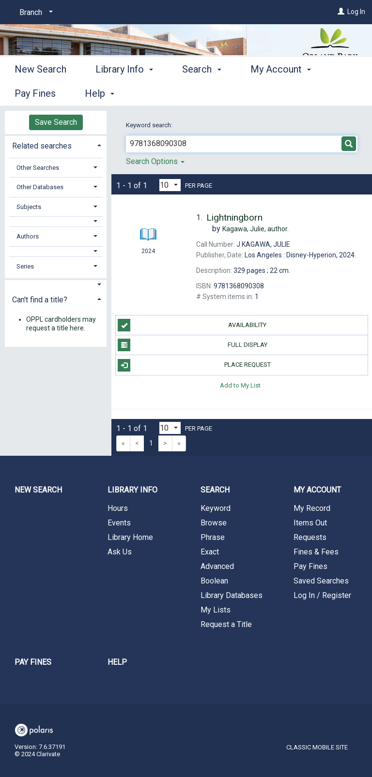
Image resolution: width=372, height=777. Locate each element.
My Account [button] (317, 489)
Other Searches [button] (37, 167)
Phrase (213, 537)
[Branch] (34, 12)
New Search (40, 92)
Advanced (217, 566)
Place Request (194, 365)
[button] (56, 221)
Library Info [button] (124, 92)
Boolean (214, 580)
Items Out (310, 522)
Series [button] (25, 266)
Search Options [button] (155, 161)
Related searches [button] (42, 145)
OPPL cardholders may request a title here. (61, 323)
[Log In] (341, 11)
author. (255, 229)
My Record (312, 508)
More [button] (269, 93)
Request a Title (226, 624)
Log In (356, 11)
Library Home (130, 537)
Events (119, 522)
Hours (118, 508)
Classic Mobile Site (317, 747)
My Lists (216, 609)
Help (117, 662)
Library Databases (232, 595)
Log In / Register (322, 595)
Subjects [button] (28, 206)
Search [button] (201, 92)
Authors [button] (27, 236)
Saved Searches (321, 580)
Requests (310, 537)
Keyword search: (150, 125)
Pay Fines (310, 566)
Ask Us (120, 551)
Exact (210, 551)
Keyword (216, 508)
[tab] (56, 145)
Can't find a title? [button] (39, 299)
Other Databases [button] (39, 187)
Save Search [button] (56, 122)
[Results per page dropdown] (170, 185)
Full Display (192, 345)
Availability (192, 325)
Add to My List (240, 385)
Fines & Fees (316, 551)
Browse (214, 522)
